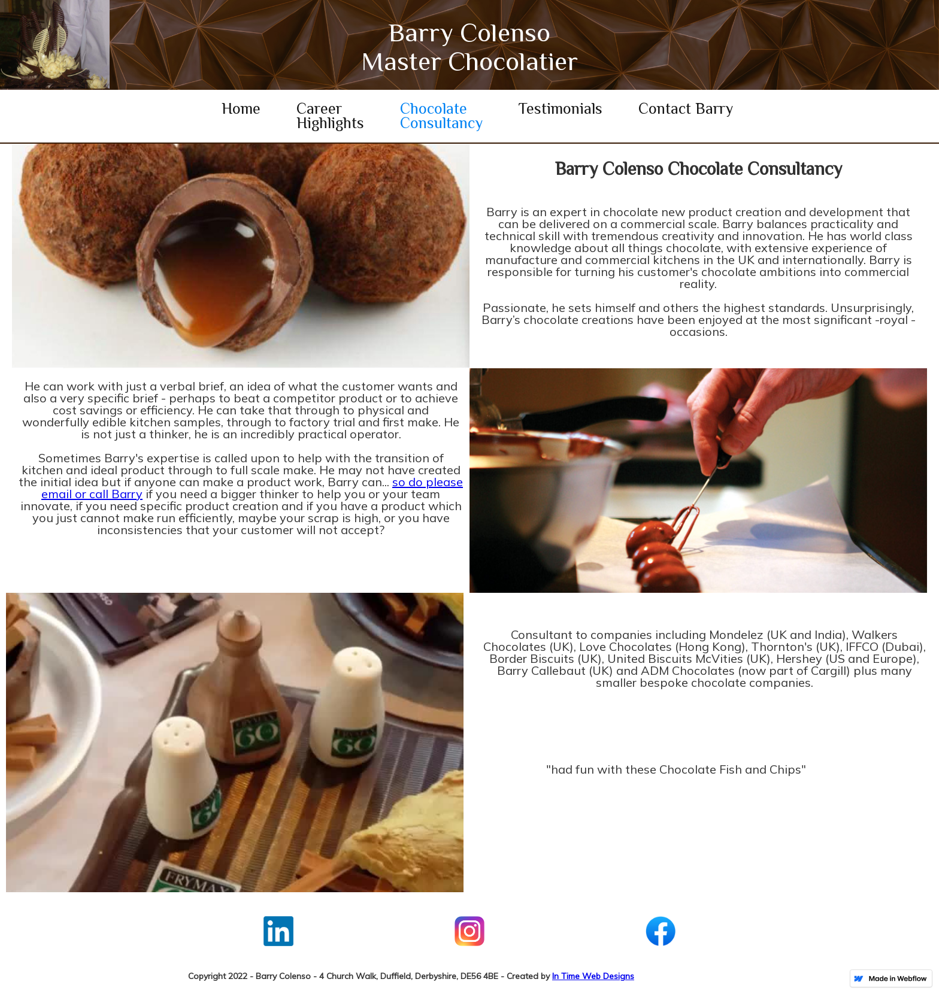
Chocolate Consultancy (441, 116)
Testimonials (560, 108)
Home (241, 108)
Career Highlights (330, 116)
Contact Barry (685, 108)
